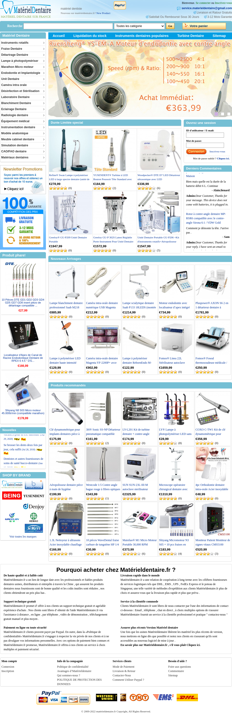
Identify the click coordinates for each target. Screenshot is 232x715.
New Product (103, 13)
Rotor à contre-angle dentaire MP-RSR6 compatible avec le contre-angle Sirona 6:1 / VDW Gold (206, 222)
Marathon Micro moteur (17, 67)
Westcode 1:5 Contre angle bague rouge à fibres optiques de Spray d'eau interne (103, 489)
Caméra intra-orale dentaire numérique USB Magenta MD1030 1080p (102, 307)
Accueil (59, 36)
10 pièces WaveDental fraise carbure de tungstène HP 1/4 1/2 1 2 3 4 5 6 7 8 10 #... (102, 544)
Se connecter (203, 3)
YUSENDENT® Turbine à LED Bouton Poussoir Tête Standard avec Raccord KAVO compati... (112, 179)
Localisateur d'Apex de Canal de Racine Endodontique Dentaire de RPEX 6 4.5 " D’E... (23, 358)
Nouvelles (9, 430)
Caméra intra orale (14, 85)
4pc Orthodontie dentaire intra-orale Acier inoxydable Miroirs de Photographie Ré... (213, 489)
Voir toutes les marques (22, 536)
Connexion (7, 666)
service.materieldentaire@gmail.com (207, 8)
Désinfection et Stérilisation (20, 91)
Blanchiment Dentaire (16, 103)
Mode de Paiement (123, 666)
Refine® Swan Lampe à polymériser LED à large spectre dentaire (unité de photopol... (69, 179)
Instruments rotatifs (15, 42)
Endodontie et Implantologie (20, 73)
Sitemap (219, 36)
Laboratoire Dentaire (15, 97)
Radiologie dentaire (14, 115)
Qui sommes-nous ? (68, 675)
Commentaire (176, 671)
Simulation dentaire (14, 145)
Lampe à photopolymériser (19, 61)
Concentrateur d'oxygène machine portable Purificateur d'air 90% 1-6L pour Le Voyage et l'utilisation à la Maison (207, 173)
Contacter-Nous (122, 675)
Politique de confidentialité (72, 666)
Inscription (7, 671)
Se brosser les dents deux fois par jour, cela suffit (23, 455)
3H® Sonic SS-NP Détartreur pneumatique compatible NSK (103, 434)
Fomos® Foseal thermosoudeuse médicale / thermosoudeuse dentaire (211, 363)
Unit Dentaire (10, 79)
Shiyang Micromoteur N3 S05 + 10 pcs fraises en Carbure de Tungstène (174, 544)
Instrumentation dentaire (18, 127)
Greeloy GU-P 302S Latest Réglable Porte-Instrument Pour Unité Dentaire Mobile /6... (113, 241)
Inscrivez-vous (223, 3)
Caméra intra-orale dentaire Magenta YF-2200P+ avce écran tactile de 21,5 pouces (102, 363)
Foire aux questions (179, 666)
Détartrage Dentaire (14, 55)
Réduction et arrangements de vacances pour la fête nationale (24, 441)
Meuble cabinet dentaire (17, 139)
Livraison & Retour (124, 671)
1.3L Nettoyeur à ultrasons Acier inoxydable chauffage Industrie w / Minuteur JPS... (66, 544)
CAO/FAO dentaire (14, 151)
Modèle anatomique (14, 133)
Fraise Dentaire (11, 48)
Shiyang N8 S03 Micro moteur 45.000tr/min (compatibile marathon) (23, 412)
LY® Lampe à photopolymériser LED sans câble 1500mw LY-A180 (175, 434)
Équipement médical (15, 121)
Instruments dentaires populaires (142, 36)
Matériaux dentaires (15, 157)
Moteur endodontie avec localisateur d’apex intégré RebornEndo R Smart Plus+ (175, 307)
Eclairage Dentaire (14, 109)
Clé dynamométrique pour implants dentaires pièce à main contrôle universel (65, 434)
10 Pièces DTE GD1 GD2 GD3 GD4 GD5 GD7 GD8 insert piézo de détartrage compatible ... (23, 302)
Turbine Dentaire (190, 36)
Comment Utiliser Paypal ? (128, 679)
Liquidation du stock (90, 36)
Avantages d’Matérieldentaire (74, 671)
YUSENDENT (33, 496)
